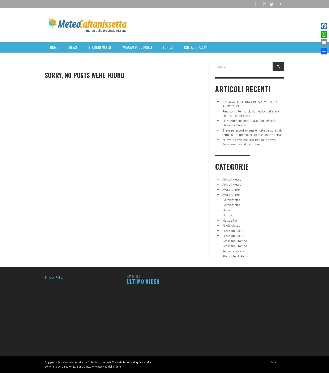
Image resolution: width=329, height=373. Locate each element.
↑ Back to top (276, 362)
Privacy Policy (54, 277)
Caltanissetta (231, 200)
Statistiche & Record (236, 256)
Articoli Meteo (232, 179)
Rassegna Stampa (234, 241)
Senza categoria (233, 251)
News (226, 210)
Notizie (227, 215)
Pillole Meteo (231, 225)
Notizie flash (230, 220)
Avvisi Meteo (231, 190)
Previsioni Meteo (233, 231)
